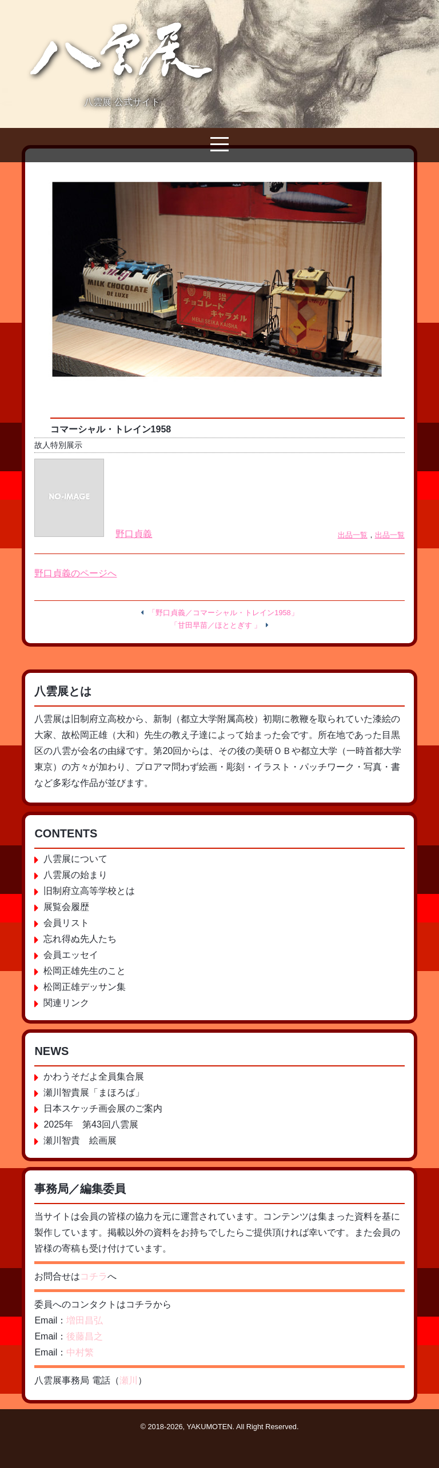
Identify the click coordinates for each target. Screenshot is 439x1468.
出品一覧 (353, 535)
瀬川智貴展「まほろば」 (93, 1092)
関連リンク (66, 1003)
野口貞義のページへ (75, 573)
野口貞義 (133, 534)
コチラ (93, 1276)
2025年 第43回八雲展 (90, 1124)
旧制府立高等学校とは (89, 891)
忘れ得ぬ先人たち (80, 939)
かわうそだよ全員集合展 (93, 1076)
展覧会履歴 (66, 907)
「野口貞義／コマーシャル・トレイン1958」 (223, 612)
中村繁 (80, 1352)
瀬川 (128, 1380)
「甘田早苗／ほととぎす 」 (216, 625)
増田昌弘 (84, 1320)
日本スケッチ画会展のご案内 (102, 1108)
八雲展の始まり (75, 875)
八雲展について (75, 859)
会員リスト (66, 923)
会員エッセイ (70, 955)
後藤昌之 (84, 1336)
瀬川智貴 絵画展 (80, 1140)
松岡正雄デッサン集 (84, 987)
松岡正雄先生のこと (84, 971)
